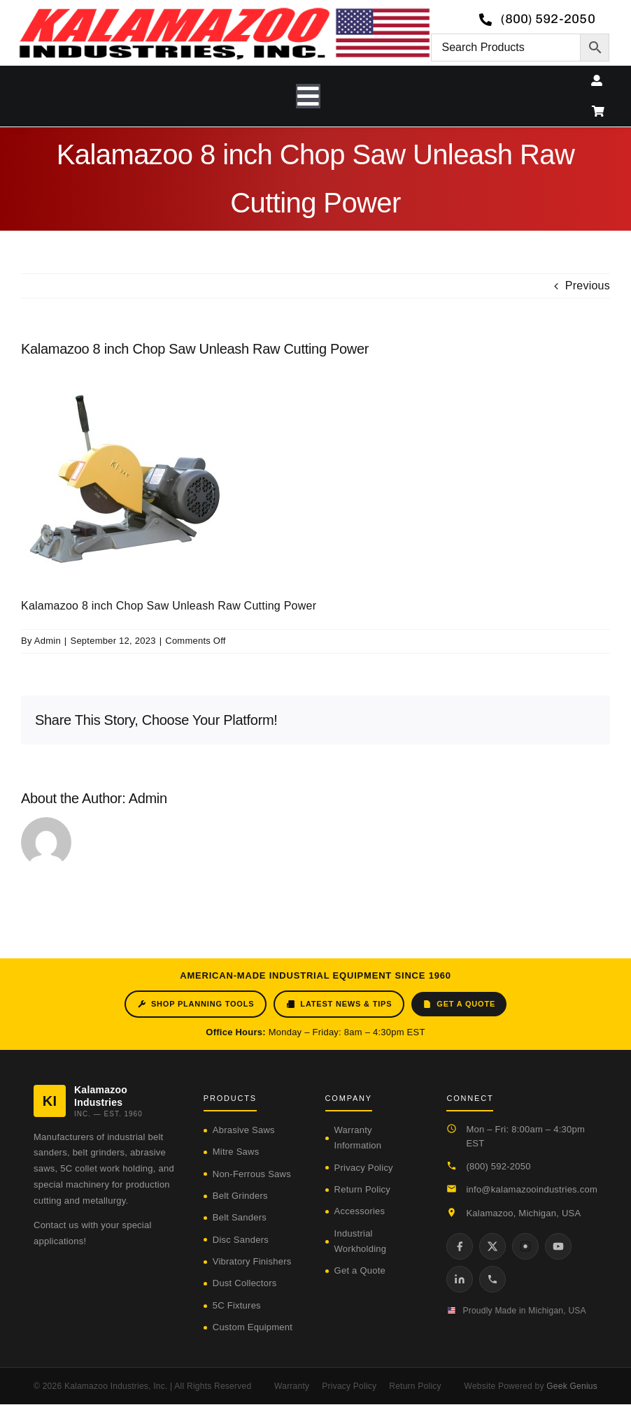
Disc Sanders (241, 1239)
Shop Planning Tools (195, 1004)
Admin (47, 640)
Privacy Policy (363, 1167)
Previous (587, 285)
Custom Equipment (252, 1327)
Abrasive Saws (244, 1130)
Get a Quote (459, 1004)
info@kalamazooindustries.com (531, 1189)
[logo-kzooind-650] (224, 12)
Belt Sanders (240, 1217)
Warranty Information (358, 1138)
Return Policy (362, 1189)
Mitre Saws (236, 1151)
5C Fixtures (237, 1305)
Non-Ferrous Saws (252, 1174)
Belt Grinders (240, 1195)
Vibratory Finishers (252, 1261)
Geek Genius (571, 1386)
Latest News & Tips (339, 1004)
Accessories (359, 1211)
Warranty (291, 1386)
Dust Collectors (245, 1283)
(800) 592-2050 (498, 1166)
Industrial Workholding (360, 1241)
